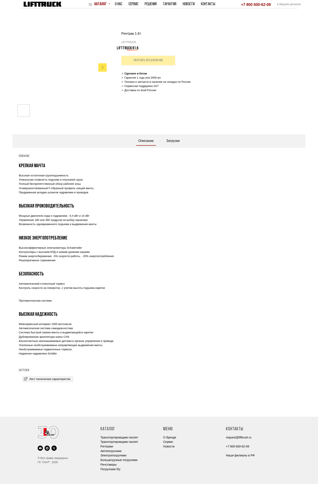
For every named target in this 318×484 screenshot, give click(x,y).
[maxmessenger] (47, 448)
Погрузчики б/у (110, 469)
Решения (151, 4)
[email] (40, 448)
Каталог (100, 4)
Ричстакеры (108, 464)
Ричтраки (106, 446)
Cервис (168, 441)
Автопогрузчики (111, 451)
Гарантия (169, 4)
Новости (189, 4)
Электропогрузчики (113, 455)
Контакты (208, 4)
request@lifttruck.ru (238, 437)
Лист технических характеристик (49, 379)
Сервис (133, 4)
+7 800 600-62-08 (256, 5)
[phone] (54, 448)
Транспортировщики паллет (119, 437)
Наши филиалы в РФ (240, 455)
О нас (118, 4)
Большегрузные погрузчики (118, 460)
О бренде (169, 437)
